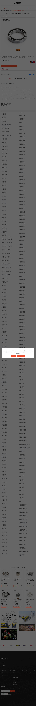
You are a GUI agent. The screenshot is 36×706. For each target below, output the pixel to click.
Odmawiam (13, 356)
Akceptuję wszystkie (20, 356)
